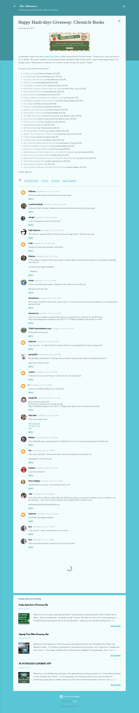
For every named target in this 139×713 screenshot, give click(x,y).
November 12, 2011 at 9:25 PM (52, 230)
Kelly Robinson (34, 230)
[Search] (124, 7)
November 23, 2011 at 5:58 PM (48, 416)
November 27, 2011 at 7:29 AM (52, 481)
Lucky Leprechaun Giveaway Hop (33, 604)
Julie (30, 494)
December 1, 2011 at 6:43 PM (44, 494)
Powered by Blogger (70, 696)
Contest (44, 181)
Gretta (31, 280)
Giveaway (55, 181)
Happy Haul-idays (51, 56)
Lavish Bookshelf (35, 204)
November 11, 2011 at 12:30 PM (48, 191)
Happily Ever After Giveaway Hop (33, 634)
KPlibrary (32, 191)
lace (30, 527)
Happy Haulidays (69, 181)
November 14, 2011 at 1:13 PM (46, 256)
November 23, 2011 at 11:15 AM (49, 398)
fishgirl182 (32, 398)
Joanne (31, 372)
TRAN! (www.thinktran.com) (39, 328)
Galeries (75, 701)
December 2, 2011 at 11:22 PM (43, 527)
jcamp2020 (33, 354)
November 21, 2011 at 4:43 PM (41, 385)
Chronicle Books (31, 181)
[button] (119, 21)
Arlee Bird (32, 415)
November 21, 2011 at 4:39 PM (46, 372)
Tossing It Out (34, 426)
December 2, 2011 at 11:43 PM (43, 540)
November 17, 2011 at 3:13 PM (63, 329)
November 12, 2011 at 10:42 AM (55, 204)
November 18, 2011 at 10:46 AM (50, 355)
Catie (30, 243)
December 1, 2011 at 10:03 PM (48, 514)
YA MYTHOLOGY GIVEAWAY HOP (34, 663)
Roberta (31, 468)
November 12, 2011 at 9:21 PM (46, 217)
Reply (30, 199)
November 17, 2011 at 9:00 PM (48, 342)
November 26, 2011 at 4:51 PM (46, 468)
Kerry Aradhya (34, 481)
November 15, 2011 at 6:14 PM (45, 281)
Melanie (31, 437)
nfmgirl (31, 217)
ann (29, 450)
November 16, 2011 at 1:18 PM (50, 298)
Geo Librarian (28, 6)
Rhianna (31, 256)
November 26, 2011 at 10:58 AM (47, 438)
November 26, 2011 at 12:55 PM (43, 451)
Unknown (32, 341)
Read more (116, 626)
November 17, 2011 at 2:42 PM (50, 313)
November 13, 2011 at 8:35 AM (44, 243)
